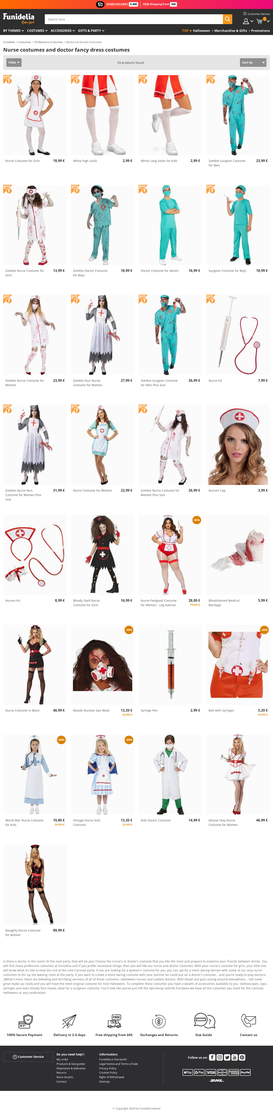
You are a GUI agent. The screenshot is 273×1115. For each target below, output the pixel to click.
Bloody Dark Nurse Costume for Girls (86, 602)
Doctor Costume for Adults (160, 271)
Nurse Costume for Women (92, 490)
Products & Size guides (71, 1064)
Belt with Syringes (221, 710)
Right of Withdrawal (111, 1077)
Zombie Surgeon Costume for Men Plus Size (159, 382)
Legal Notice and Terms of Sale (118, 1064)
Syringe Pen (149, 710)
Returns (62, 1072)
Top (185, 30)
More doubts (65, 1077)
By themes (11, 30)
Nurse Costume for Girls (22, 161)
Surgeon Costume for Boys (227, 271)
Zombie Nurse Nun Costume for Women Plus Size (23, 494)
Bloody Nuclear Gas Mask (91, 710)
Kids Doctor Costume (156, 820)
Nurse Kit (215, 380)
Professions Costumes (49, 42)
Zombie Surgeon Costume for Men (227, 163)
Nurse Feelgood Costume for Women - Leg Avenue (159, 602)
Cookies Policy (108, 1072)
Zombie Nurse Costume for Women (24, 382)
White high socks (85, 161)
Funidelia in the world (112, 1059)
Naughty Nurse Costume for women (23, 932)
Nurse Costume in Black (22, 710)
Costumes (35, 30)
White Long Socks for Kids (159, 161)
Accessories (61, 30)
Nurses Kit (12, 600)
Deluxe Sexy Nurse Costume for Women (223, 822)
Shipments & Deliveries (71, 1068)
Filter (12, 62)
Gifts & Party (89, 30)
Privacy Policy (107, 1068)
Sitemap (104, 1081)
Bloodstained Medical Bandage (224, 602)
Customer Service (28, 1057)
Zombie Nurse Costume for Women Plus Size (160, 492)
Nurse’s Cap (217, 490)
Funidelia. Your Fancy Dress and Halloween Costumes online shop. (18, 19)
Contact (62, 1081)
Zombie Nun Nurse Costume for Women (87, 382)
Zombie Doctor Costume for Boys (90, 273)
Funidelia (9, 42)
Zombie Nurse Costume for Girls (24, 273)
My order (62, 1059)
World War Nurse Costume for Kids (24, 822)
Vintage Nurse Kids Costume (86, 822)
